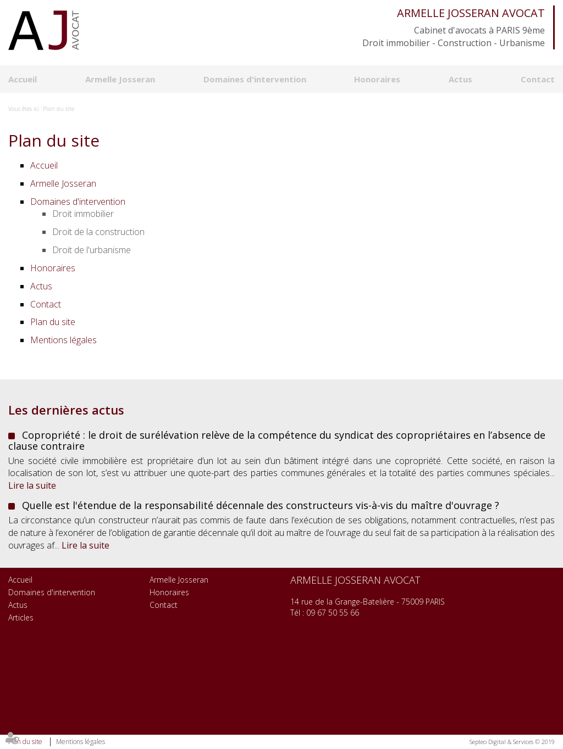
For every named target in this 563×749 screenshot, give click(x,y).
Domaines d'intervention (254, 79)
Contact (538, 79)
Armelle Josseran (120, 79)
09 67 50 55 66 (332, 612)
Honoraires (377, 79)
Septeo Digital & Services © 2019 (512, 741)
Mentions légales (80, 741)
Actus (460, 79)
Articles (21, 617)
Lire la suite (32, 485)
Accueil (22, 79)
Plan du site (58, 109)
